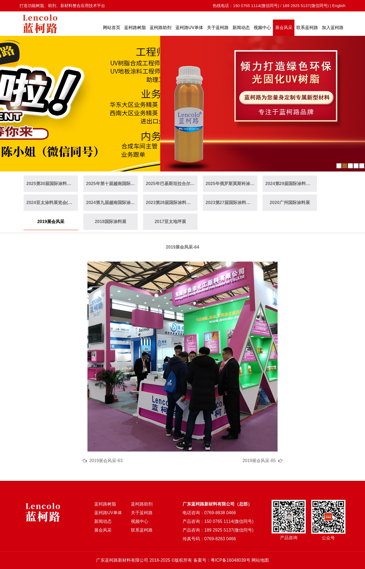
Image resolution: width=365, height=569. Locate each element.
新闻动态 (241, 27)
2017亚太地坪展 (170, 221)
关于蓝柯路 (218, 27)
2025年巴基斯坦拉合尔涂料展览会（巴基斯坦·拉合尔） (171, 183)
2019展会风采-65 (259, 460)
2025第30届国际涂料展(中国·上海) (52, 183)
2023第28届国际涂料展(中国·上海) (171, 202)
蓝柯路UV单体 (189, 27)
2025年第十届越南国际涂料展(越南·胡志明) (112, 183)
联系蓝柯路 (307, 27)
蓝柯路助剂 (160, 27)
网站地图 (260, 560)
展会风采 (283, 27)
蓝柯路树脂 (135, 27)
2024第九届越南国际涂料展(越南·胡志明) (112, 202)
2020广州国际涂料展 (290, 202)
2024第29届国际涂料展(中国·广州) (291, 183)
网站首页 (111, 27)
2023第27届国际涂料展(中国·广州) (231, 202)
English (338, 5)
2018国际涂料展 (110, 221)
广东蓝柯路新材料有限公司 (122, 560)
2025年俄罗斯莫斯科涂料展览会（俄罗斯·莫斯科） (231, 183)
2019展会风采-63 (106, 460)
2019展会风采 (50, 221)
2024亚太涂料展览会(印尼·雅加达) (52, 202)
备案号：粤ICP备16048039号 (221, 560)
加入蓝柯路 (333, 27)
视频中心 (262, 27)
